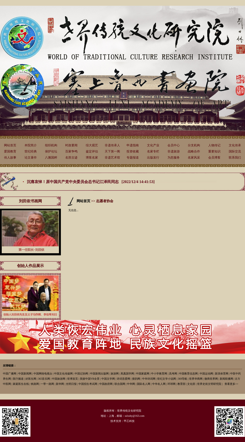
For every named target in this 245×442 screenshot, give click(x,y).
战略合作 (194, 151)
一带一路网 (47, 384)
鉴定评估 (92, 151)
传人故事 (10, 157)
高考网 (173, 373)
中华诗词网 (148, 378)
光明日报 (71, 384)
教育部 (181, 384)
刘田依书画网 (30, 201)
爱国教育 (10, 151)
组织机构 (51, 145)
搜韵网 (136, 378)
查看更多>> (231, 384)
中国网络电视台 (42, 373)
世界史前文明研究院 (209, 384)
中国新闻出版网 (99, 373)
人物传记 (214, 145)
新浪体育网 (221, 373)
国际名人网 (143, 384)
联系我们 (235, 157)
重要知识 (214, 151)
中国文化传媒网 (63, 373)
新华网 (60, 384)
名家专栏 (153, 151)
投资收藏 (133, 151)
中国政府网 (106, 384)
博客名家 (92, 157)
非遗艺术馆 (112, 157)
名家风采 (194, 157)
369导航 (182, 378)
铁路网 (35, 384)
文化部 (191, 384)
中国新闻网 (25, 373)
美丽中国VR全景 (90, 378)
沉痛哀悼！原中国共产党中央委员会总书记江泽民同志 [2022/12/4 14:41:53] (91, 182)
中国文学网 (108, 378)
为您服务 (173, 157)
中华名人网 (159, 384)
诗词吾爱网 (123, 378)
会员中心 (173, 145)
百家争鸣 (71, 151)
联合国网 (119, 384)
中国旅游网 (58, 378)
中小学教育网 (159, 373)
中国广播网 (9, 373)
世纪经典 (30, 151)
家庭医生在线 (21, 384)
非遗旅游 (173, 151)
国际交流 (235, 151)
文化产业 (153, 145)
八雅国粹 (51, 157)
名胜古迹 (71, 157)
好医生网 (30, 378)
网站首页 (10, 145)
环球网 (171, 384)
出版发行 (153, 157)
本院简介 (30, 145)
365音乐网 (44, 378)
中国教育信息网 (188, 373)
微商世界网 (211, 378)
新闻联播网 (226, 378)
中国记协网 (81, 373)
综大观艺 (92, 145)
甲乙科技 (129, 421)
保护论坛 (51, 151)
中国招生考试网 (87, 384)
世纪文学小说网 (166, 378)
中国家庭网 (142, 373)
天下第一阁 (112, 151)
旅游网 (115, 373)
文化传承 (235, 145)
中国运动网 (206, 373)
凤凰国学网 (127, 373)
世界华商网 (196, 378)
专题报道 (133, 157)
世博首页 (72, 378)
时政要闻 (71, 145)
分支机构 (194, 145)
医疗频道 (18, 378)
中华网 (131, 384)
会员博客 (214, 157)
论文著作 (30, 157)
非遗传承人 (112, 145)
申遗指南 (133, 145)
